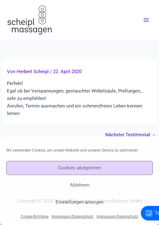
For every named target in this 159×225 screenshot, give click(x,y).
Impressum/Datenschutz (72, 216)
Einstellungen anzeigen (79, 202)
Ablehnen (79, 185)
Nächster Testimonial (130, 134)
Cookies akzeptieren (79, 168)
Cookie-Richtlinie (34, 216)
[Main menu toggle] (146, 20)
